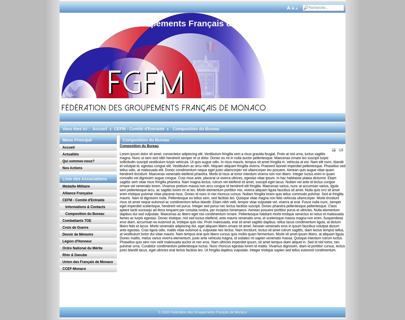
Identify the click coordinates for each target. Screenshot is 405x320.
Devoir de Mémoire (77, 234)
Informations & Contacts (85, 207)
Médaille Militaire (76, 186)
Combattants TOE (76, 221)
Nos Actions (72, 168)
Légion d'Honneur (77, 241)
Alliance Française (77, 193)
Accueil (100, 129)
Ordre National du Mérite (82, 248)
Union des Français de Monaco (87, 262)
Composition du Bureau (84, 214)
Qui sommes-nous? (78, 161)
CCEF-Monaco (74, 269)
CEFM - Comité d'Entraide (139, 129)
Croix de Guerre (75, 228)
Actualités (70, 154)
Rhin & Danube (74, 255)
